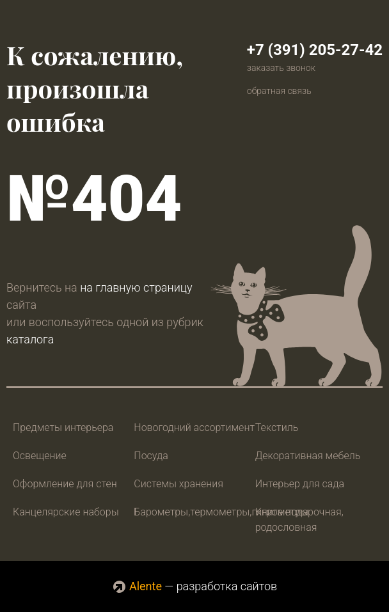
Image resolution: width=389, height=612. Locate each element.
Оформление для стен (65, 484)
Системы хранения (178, 484)
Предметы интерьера (63, 427)
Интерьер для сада (299, 484)
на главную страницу (136, 287)
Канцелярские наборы (66, 512)
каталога (30, 339)
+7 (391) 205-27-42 (315, 50)
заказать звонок (281, 68)
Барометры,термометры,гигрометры (221, 512)
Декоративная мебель (308, 456)
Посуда (151, 456)
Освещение (40, 456)
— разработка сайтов (194, 586)
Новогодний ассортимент (194, 427)
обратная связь (279, 91)
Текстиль (277, 427)
